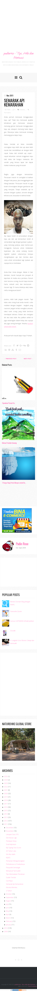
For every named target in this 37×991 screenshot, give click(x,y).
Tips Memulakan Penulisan (15, 874)
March (8, 918)
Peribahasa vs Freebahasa (15, 864)
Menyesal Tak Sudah (13, 871)
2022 (6, 787)
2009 (6, 931)
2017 (6, 804)
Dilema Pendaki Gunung (9, 443)
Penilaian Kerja (11, 841)
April (7, 914)
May (7, 911)
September (10, 897)
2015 (6, 810)
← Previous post (10, 359)
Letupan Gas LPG (12, 834)
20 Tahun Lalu (11, 851)
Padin (9, 110)
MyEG (8, 858)
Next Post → (28, 359)
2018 (6, 800)
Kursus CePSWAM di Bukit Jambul (22, 621)
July (7, 904)
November (9, 831)
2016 (6, 807)
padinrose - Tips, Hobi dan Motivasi (18, 56)
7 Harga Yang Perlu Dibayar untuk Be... (14, 482)
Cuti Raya (9, 881)
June (7, 908)
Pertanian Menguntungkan (15, 861)
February (9, 921)
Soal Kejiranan (11, 844)
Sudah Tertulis (11, 877)
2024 (6, 780)
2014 (6, 814)
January (8, 925)
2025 (6, 776)
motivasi (22, 110)
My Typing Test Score (13, 848)
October (9, 894)
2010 (6, 928)
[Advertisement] (18, 20)
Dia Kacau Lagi (11, 838)
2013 (6, 817)
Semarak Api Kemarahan (14, 102)
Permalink (7, 113)
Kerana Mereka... (12, 887)
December (9, 828)
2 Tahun (9, 891)
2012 (6, 821)
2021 (6, 790)
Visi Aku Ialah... (11, 854)
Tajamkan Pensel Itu (8, 403)
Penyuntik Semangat (13, 867)
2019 (6, 797)
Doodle (12, 631)
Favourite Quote (16, 611)
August (8, 901)
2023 (6, 783)
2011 (6, 824)
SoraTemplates (32, 986)
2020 (6, 793)
